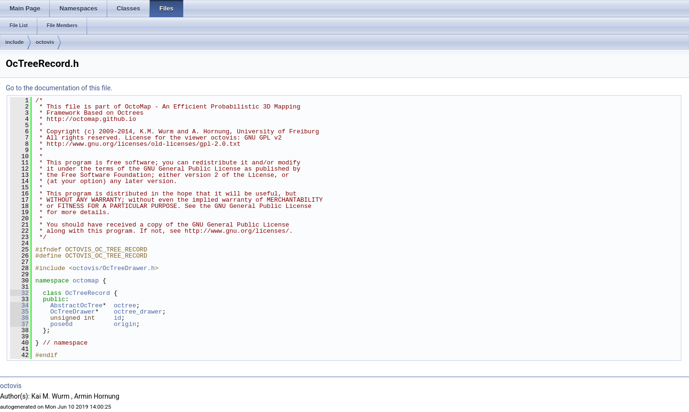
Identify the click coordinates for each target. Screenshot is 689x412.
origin (125, 324)
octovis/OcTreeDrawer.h (114, 268)
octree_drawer (138, 311)
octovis (45, 42)
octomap (86, 280)
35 (19, 311)
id (118, 318)
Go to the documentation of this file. (59, 88)
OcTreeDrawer (72, 311)
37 (19, 324)
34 (19, 305)
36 (19, 318)
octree (125, 305)
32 (19, 293)
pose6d (61, 324)
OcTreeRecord (87, 293)
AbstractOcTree (76, 305)
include (14, 42)
